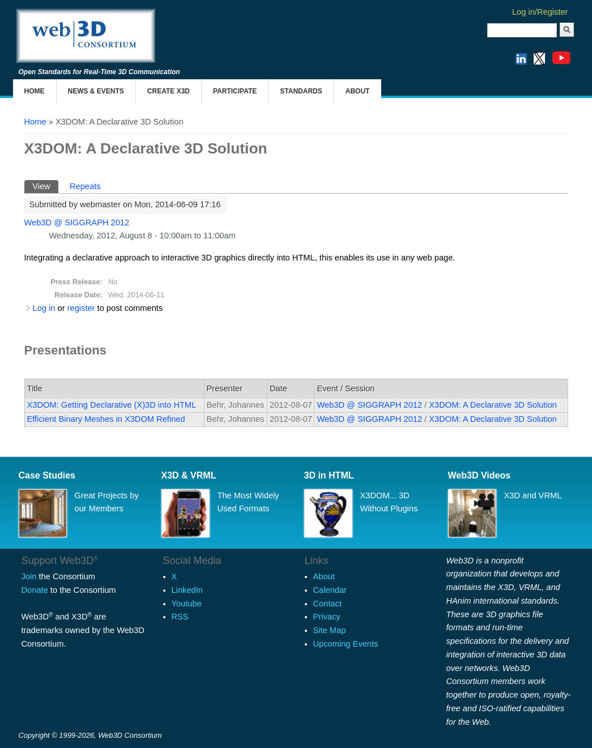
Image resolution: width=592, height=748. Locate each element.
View (45, 185)
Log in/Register (540, 11)
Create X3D (168, 91)
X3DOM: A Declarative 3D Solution (493, 404)
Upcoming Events (345, 643)
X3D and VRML (533, 495)
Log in (44, 308)
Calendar (330, 590)
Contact (327, 603)
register (81, 308)
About (358, 91)
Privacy (326, 616)
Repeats (85, 186)
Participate (235, 91)
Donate (35, 590)
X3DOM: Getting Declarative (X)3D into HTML (112, 404)
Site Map (329, 630)
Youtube (187, 603)
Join (29, 576)
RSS (180, 616)
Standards (301, 91)
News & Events (96, 91)
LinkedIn (187, 590)
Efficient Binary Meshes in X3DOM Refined (106, 419)
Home (34, 91)
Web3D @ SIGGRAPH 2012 (77, 222)
